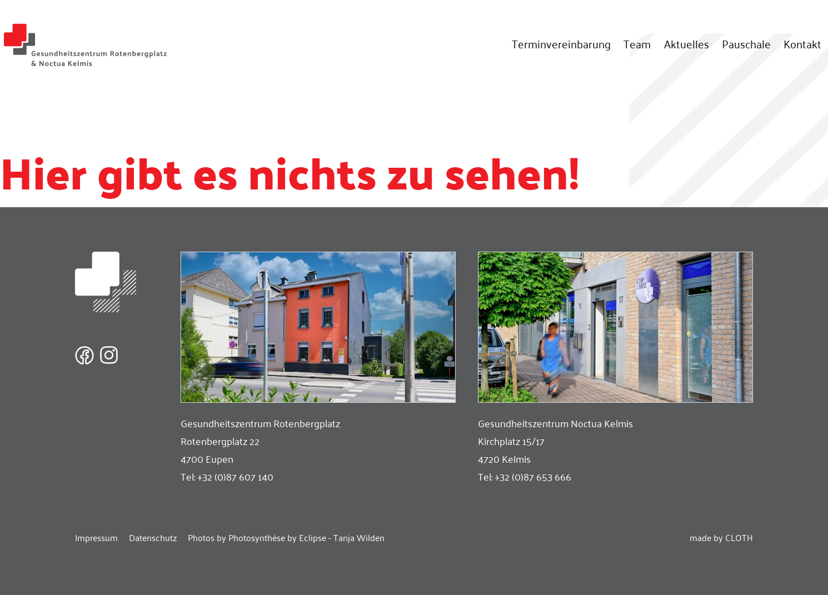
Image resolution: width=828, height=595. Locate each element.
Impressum (96, 537)
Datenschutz (153, 537)
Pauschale (746, 43)
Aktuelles (686, 43)
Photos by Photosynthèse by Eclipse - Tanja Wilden (286, 537)
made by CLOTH (721, 537)
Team (637, 43)
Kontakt (802, 43)
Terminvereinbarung (561, 43)
